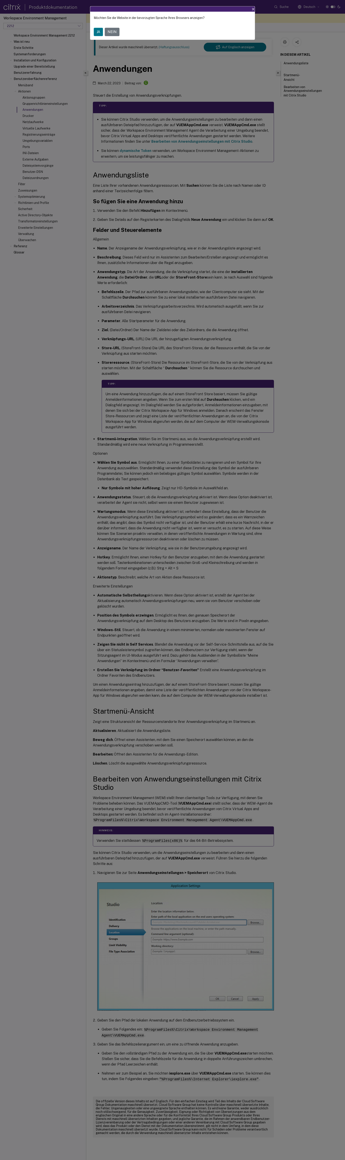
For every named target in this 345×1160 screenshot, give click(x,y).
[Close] (253, 9)
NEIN (112, 32)
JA (98, 32)
